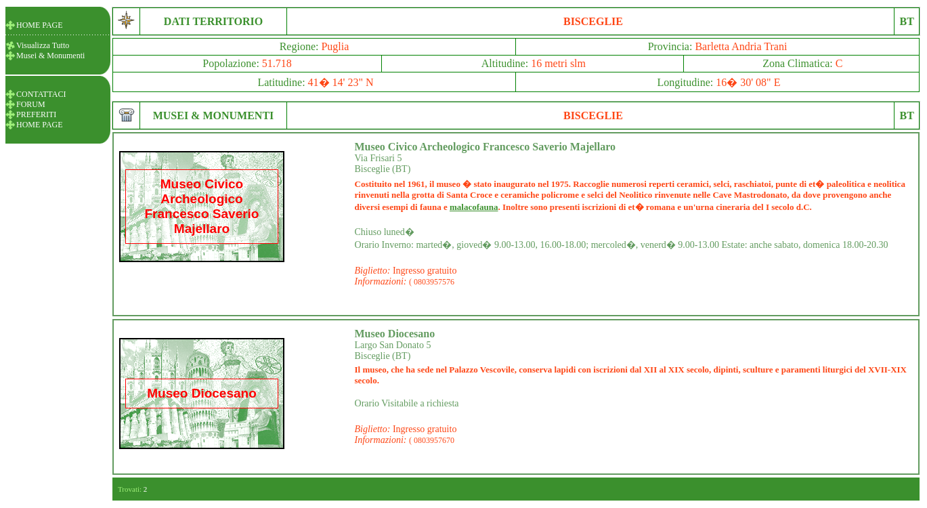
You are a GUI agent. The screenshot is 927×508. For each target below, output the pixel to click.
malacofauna (474, 207)
